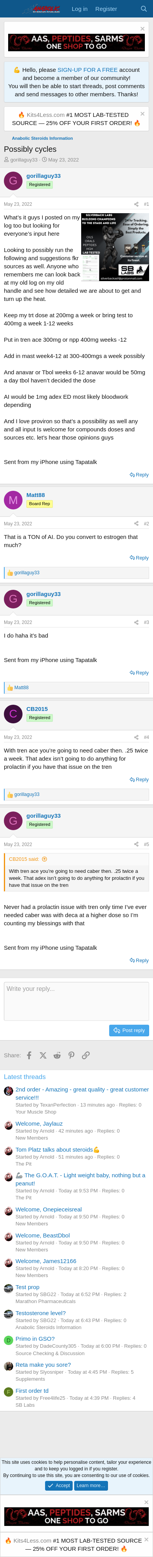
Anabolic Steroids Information (49, 1327)
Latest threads (25, 1077)
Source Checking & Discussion (50, 1353)
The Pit (23, 1164)
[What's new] (128, 9)
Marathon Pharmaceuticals (46, 1301)
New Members (32, 1138)
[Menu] (11, 9)
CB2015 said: (24, 859)
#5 (146, 844)
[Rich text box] (76, 1001)
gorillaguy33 (24, 160)
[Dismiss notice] (141, 30)
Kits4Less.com (46, 114)
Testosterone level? (41, 1313)
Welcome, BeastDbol (43, 1235)
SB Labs (25, 1405)
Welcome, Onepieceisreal (49, 1209)
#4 (146, 737)
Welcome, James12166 (46, 1261)
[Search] (143, 9)
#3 (146, 622)
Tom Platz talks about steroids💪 (58, 1149)
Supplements (30, 1379)
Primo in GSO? (35, 1338)
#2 (146, 524)
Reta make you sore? (43, 1364)
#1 (146, 204)
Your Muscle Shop (36, 1112)
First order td (32, 1390)
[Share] (136, 204)
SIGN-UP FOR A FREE (87, 69)
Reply (142, 475)
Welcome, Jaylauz (39, 1123)
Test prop (28, 1287)
